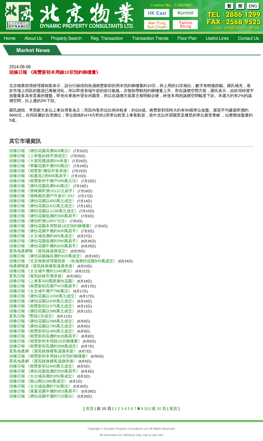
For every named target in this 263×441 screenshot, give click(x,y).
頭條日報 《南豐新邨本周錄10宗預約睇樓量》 (50, 356)
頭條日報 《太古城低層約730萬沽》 (41, 386)
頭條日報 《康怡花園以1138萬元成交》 (44, 211)
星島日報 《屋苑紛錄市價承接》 (38, 276)
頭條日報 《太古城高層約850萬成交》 (43, 376)
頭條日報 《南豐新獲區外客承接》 (40, 170)
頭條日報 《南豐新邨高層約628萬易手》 (45, 336)
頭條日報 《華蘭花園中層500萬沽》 (41, 165)
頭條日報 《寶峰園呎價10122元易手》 (43, 190)
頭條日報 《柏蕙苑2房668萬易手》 (40, 175)
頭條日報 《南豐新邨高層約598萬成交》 (45, 346)
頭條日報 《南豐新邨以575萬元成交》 (43, 306)
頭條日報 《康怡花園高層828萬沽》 (41, 150)
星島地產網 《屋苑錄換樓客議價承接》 (43, 351)
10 (146, 408)
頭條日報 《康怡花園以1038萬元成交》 (44, 296)
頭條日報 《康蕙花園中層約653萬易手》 (45, 391)
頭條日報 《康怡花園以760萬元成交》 (43, 326)
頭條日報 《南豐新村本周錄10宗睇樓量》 (46, 341)
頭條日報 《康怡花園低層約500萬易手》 (45, 216)
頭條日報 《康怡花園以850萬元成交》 (43, 200)
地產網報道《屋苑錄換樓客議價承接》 (43, 266)
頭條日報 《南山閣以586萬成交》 (39, 381)
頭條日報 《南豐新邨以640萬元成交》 (43, 366)
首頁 (90, 408)
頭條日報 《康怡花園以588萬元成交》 (43, 311)
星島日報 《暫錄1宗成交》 (33, 316)
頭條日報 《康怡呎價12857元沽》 (39, 221)
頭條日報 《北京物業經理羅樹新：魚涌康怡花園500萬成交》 (63, 261)
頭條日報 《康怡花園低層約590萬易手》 (44, 241)
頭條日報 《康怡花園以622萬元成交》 (43, 205)
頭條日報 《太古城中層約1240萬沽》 (42, 271)
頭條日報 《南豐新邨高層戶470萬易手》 (45, 286)
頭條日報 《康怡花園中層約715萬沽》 (43, 396)
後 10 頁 (159, 408)
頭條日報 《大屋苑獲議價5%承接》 (40, 160)
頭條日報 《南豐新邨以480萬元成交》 (43, 331)
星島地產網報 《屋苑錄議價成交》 (39, 251)
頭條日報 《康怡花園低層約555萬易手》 (45, 371)
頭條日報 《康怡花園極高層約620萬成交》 (47, 256)
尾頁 (173, 408)
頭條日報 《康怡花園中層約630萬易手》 (45, 231)
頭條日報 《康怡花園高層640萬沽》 (41, 185)
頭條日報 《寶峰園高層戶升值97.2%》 (43, 195)
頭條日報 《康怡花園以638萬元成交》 (43, 301)
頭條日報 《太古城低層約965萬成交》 (43, 236)
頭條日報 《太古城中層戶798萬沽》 (41, 291)
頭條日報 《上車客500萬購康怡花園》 (43, 281)
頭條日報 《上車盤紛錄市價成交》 (39, 155)
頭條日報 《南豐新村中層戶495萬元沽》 (45, 180)
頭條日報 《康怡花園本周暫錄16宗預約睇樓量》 (52, 226)
